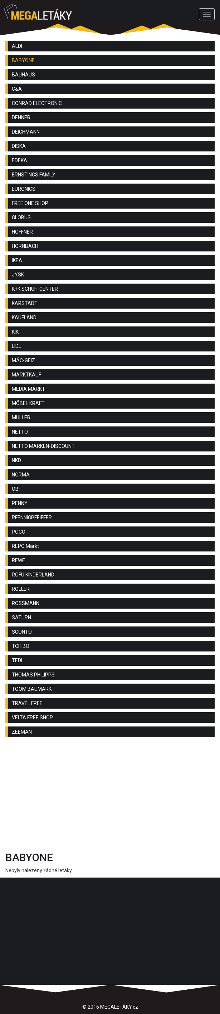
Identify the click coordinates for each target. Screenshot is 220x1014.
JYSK (18, 275)
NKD (16, 460)
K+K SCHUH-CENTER (35, 289)
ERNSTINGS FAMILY (33, 175)
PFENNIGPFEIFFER (32, 517)
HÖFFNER (22, 232)
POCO (18, 532)
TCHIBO (20, 646)
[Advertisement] (110, 796)
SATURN (21, 617)
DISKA (19, 146)
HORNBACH (25, 246)
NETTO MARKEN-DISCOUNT (43, 446)
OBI (16, 489)
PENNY (20, 503)
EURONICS (23, 189)
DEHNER (21, 117)
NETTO (20, 432)
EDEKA (19, 160)
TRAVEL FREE (27, 703)
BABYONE (23, 60)
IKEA (17, 260)
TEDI (17, 660)
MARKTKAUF (26, 375)
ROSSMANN (25, 603)
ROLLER (21, 589)
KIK (15, 332)
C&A (17, 89)
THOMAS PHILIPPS (33, 675)
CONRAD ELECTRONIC (37, 103)
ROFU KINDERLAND (33, 575)
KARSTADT (25, 303)
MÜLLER (21, 417)
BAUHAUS (23, 75)
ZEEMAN (22, 732)
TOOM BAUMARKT (33, 689)
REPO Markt (25, 546)
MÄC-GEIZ (23, 360)
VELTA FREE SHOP (32, 717)
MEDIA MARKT (28, 389)
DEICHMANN (26, 132)
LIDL (16, 346)
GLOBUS (21, 217)
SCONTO (22, 632)
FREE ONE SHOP (30, 203)
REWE (18, 560)
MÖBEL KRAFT (28, 403)
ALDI (17, 46)
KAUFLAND (24, 317)
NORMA (21, 475)
